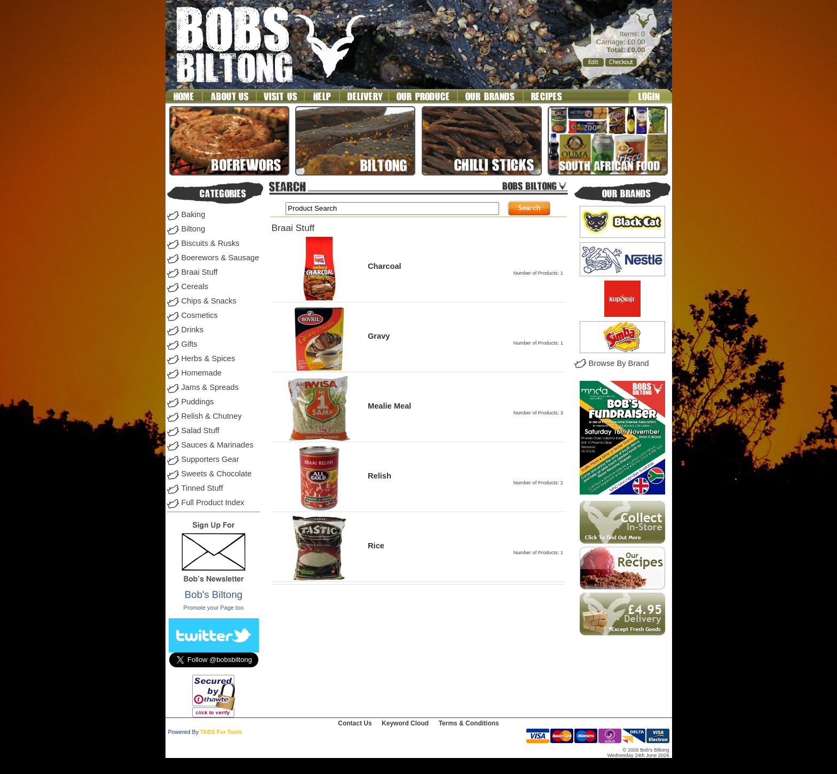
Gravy (379, 336)
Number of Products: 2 (538, 482)
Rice (376, 545)
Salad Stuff (200, 430)
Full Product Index (212, 502)
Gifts (189, 344)
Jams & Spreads (210, 387)
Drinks (192, 329)
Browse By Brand (619, 363)
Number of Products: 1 (538, 273)
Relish (379, 476)
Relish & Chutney (211, 416)
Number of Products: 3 (538, 413)
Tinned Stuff (202, 488)
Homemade (201, 373)
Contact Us (355, 723)
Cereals (195, 286)
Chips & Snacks (208, 301)
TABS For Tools (221, 732)
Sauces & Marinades (217, 445)
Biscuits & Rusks (210, 243)
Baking (193, 214)
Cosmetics (199, 315)
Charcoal (384, 266)
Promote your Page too (213, 607)
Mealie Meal (389, 406)
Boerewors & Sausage (220, 257)
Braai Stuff (199, 272)
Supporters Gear (210, 459)
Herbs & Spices (208, 358)
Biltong (193, 229)
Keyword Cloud (405, 723)
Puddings (197, 401)
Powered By (183, 732)
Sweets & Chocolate (216, 473)
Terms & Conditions (469, 723)
